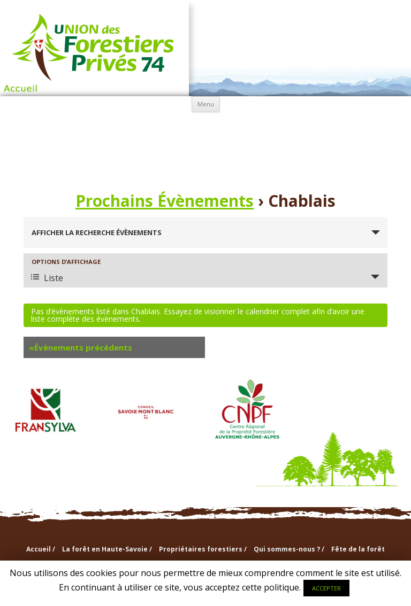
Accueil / (40, 549)
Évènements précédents (80, 347)
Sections (277, 127)
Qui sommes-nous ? (205, 127)
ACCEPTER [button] (326, 588)
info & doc (349, 127)
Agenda (134, 153)
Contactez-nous (278, 153)
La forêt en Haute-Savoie (62, 127)
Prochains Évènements (164, 201)
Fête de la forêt (358, 549)
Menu (205, 104)
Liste (47, 278)
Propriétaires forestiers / (203, 549)
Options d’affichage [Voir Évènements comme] (66, 262)
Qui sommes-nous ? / (289, 549)
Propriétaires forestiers (134, 127)
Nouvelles (205, 153)
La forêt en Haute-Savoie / (107, 549)
